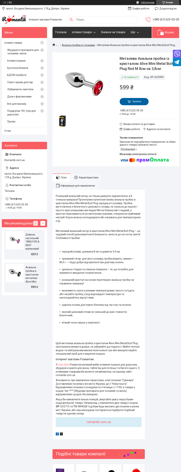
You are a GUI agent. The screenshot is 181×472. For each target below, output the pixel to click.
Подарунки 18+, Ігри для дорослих (21, 112)
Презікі (11, 121)
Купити (137, 101)
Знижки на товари (113, 32)
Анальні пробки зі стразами (78, 45)
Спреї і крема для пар (20, 82)
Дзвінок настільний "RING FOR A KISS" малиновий (32, 241)
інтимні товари (82, 32)
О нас (8, 130)
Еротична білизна (17, 67)
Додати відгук (168, 8)
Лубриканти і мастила (20, 89)
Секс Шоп (63, 364)
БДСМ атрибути (16, 75)
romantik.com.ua (99, 422)
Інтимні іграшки (16, 60)
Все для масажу (16, 103)
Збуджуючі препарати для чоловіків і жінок (23, 52)
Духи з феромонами (19, 96)
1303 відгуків (147, 2)
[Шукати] (71, 19)
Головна (60, 32)
